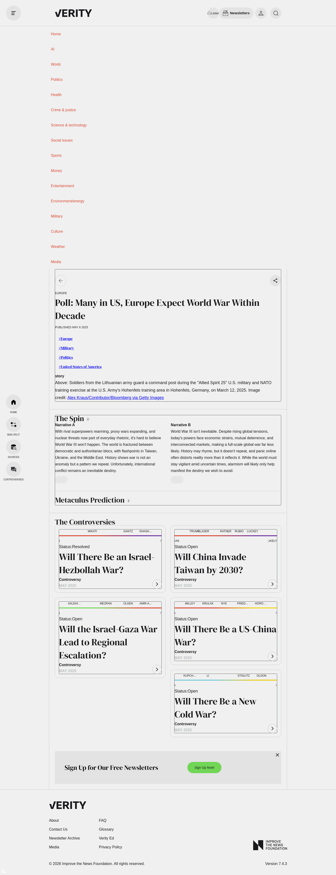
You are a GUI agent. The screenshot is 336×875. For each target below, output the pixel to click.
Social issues (62, 140)
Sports (56, 155)
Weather (58, 247)
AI (52, 49)
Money (56, 171)
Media (56, 262)
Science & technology (69, 125)
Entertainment (62, 186)
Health (56, 95)
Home (56, 34)
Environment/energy (67, 201)
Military (57, 216)
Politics (57, 80)
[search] (275, 13)
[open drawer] (13, 13)
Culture (57, 231)
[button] (66, 541)
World (56, 64)
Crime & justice (63, 110)
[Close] (277, 755)
